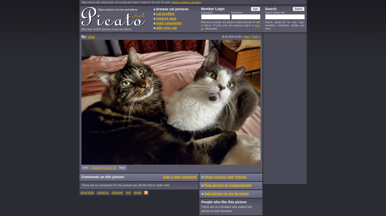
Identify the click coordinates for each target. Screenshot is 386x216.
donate (138, 192)
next (255, 36)
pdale (91, 37)
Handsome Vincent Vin (103, 167)
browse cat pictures (172, 9)
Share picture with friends (225, 177)
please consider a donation (186, 2)
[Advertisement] (285, 108)
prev (247, 36)
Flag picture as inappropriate (228, 185)
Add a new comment (179, 177)
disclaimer (117, 192)
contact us (103, 192)
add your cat (166, 28)
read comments (169, 23)
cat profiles (165, 14)
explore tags (166, 18)
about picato (87, 192)
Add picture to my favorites (226, 194)
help (128, 192)
